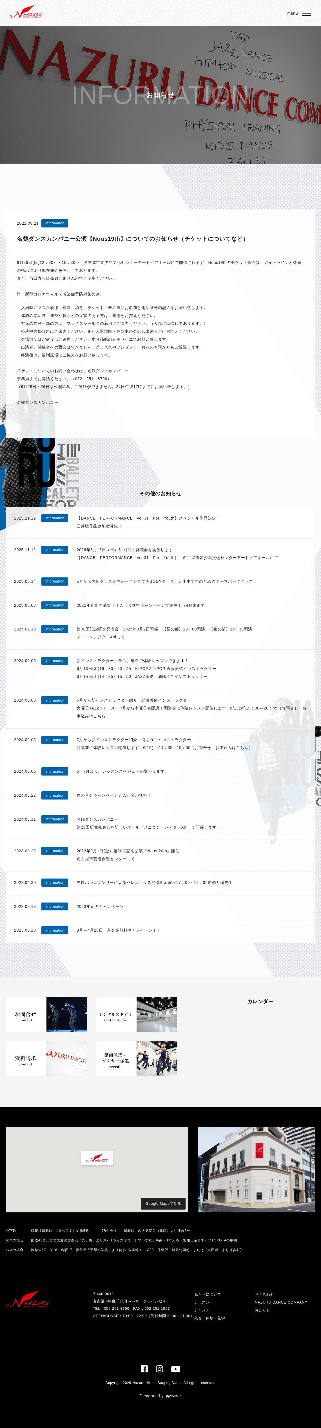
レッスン (202, 1302)
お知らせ (262, 1310)
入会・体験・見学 (209, 1318)
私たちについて (207, 1294)
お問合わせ (264, 1294)
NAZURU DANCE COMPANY (281, 1302)
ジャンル (202, 1310)
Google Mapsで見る (163, 1203)
